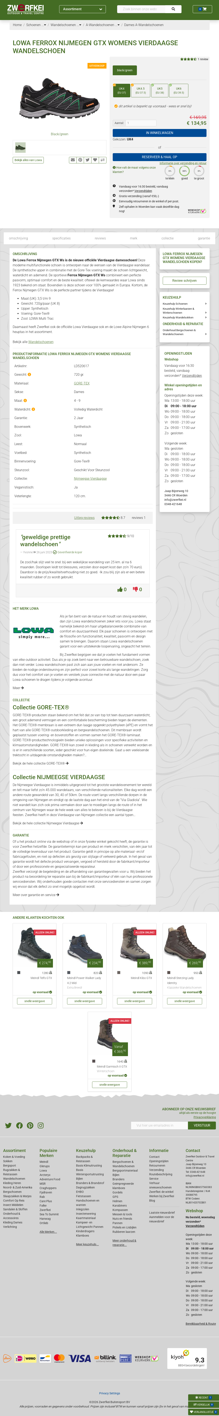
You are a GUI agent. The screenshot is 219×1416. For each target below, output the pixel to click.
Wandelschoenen (41, 342)
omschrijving (18, 238)
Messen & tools (122, 1214)
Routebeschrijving (160, 1174)
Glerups (45, 1166)
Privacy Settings (109, 1393)
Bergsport (9, 1165)
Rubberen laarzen (124, 1231)
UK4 (119, 89)
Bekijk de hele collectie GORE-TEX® (41, 763)
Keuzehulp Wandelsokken (178, 317)
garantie (204, 238)
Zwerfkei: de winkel (161, 1191)
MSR (43, 1183)
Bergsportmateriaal (125, 1170)
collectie (167, 238)
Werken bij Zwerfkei (161, 1196)
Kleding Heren (12, 1183)
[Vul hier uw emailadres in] (159, 1125)
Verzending (156, 1170)
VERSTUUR (202, 1125)
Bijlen (79, 1178)
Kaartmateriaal (86, 1218)
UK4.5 (138, 89)
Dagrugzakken (85, 1187)
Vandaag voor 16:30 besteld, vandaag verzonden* (183, 371)
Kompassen (120, 1210)
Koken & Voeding (14, 1156)
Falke (43, 1205)
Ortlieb (44, 1223)
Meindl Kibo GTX (141, 978)
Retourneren (157, 1165)
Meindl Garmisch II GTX (112, 1069)
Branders (118, 1179)
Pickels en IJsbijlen (124, 1227)
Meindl (44, 1161)
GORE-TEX (82, 383)
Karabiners (120, 1205)
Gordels (118, 1192)
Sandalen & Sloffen (15, 1209)
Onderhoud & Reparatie (125, 1153)
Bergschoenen (12, 1191)
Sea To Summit (49, 1214)
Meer (18, 688)
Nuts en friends (122, 1218)
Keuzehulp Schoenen (175, 303)
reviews (100, 238)
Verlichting (10, 1226)
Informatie (159, 1150)
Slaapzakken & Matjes (17, 1196)
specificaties (61, 238)
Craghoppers (48, 1188)
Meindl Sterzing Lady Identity (184, 983)
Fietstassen (83, 1196)
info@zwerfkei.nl (175, 499)
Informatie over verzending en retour (183, 163)
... (43, 25)
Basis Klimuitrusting (89, 1165)
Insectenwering (86, 1213)
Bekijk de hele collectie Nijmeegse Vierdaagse (48, 823)
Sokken (8, 1161)
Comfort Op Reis (13, 1200)
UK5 (157, 89)
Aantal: (119, 123)
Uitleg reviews (84, 518)
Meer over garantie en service (36, 895)
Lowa (43, 1170)
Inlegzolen (82, 1209)
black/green (125, 70)
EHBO (80, 1191)
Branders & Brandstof (90, 1183)
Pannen (118, 1223)
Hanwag (45, 1218)
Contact (154, 1156)
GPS (115, 1196)
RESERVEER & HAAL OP (159, 157)
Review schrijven (184, 281)
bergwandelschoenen (94, 730)
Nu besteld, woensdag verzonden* (200, 1222)
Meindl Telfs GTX (41, 978)
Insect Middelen (13, 1205)
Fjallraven (46, 1192)
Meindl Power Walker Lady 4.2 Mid (84, 983)
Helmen (117, 1201)
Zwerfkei (45, 1210)
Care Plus (46, 1201)
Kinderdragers (85, 1231)
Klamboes (82, 1235)
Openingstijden (159, 1161)
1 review (203, 59)
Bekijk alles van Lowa (28, 160)
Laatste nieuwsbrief (162, 1212)
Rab (42, 1196)
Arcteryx (45, 1175)
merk (133, 238)
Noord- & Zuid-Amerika (17, 1187)
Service (153, 1178)
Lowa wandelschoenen (89, 621)
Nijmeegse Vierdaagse (90, 479)
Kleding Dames (12, 1222)
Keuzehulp (86, 1150)
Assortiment (82, 9)
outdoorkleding (62, 730)
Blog (152, 1200)
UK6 (176, 89)
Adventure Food (50, 1179)
